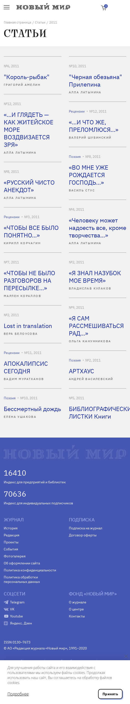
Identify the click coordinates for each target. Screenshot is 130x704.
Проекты (11, 542)
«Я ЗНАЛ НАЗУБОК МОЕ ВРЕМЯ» (95, 276)
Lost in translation (28, 326)
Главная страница (17, 22)
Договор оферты (83, 535)
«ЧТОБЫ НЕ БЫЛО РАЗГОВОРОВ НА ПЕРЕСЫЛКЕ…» (29, 280)
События (11, 549)
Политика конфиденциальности (30, 570)
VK (12, 609)
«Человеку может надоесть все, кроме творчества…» (97, 227)
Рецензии (77, 111)
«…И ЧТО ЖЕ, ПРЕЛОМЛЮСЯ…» (93, 126)
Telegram (17, 602)
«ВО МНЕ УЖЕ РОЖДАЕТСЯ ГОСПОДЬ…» (88, 174)
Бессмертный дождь (32, 409)
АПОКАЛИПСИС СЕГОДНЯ (26, 367)
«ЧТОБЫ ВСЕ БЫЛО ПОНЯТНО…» (31, 231)
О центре (76, 609)
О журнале (77, 602)
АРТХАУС (81, 371)
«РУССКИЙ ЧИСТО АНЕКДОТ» (29, 186)
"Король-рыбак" (26, 77)
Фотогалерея (14, 556)
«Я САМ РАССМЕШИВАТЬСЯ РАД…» (96, 325)
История (10, 528)
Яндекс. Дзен (21, 623)
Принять (110, 694)
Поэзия (75, 157)
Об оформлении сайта (22, 563)
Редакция (11, 535)
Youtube (16, 616)
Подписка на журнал (85, 528)
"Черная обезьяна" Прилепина (95, 80)
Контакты (77, 616)
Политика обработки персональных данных (22, 579)
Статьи (40, 22)
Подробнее (18, 693)
